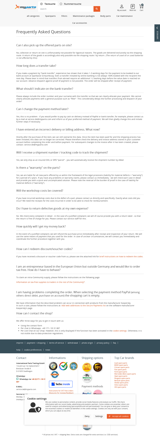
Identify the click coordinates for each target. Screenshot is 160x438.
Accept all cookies (119, 416)
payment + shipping (36, 342)
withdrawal (73, 342)
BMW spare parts (121, 365)
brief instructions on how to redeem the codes (121, 256)
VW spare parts (120, 387)
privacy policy (103, 342)
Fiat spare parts (120, 369)
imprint (19, 342)
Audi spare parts (120, 363)
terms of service (56, 342)
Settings (99, 416)
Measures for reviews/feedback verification (61, 394)
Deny (87, 416)
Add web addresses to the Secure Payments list (83, 305)
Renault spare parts (122, 380)
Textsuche (49, 4)
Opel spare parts (120, 376)
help (18, 349)
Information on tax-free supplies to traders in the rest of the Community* (50, 282)
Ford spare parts (120, 372)
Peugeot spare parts (122, 378)
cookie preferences (33, 349)
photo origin (87, 342)
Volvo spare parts (121, 385)
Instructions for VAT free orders (61, 391)
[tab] (48, 4)
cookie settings (120, 330)
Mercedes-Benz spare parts (125, 374)
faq (114, 342)
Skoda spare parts (121, 382)
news (47, 349)
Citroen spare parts (121, 367)
